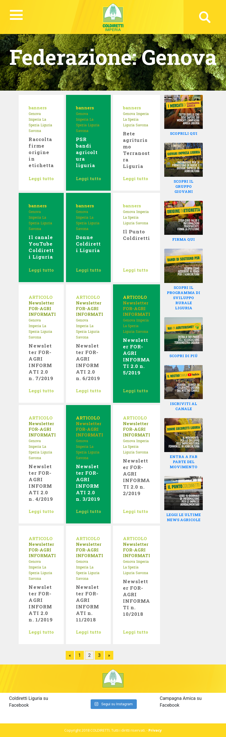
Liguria (46, 125)
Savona (35, 130)
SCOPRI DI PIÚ (183, 355)
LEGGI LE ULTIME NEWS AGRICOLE (183, 517)
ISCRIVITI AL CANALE (183, 406)
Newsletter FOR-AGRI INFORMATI (42, 308)
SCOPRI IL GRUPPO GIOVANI (183, 186)
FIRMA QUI (183, 239)
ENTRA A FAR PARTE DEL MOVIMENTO (183, 461)
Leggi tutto (41, 178)
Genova (35, 113)
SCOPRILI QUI (183, 133)
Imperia (35, 119)
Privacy (155, 730)
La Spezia (130, 119)
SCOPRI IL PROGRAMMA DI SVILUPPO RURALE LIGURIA (183, 297)
